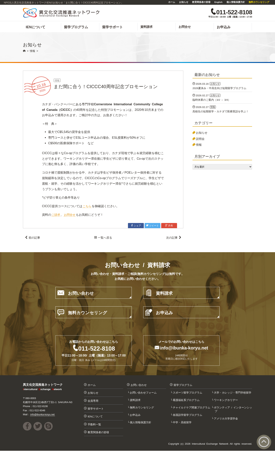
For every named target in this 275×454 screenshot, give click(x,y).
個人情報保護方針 (235, 2)
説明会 (200, 140)
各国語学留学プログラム (188, 416)
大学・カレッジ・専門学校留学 (233, 394)
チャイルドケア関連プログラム (192, 409)
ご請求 (56, 215)
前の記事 (33, 238)
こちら (87, 206)
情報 (57, 81)
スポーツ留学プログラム (188, 394)
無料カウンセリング (259, 2)
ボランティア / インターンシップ (233, 411)
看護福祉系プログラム (187, 401)
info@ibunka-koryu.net (184, 349)
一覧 (103, 238)
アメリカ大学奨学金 (226, 420)
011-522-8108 (97, 349)
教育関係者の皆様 (201, 2)
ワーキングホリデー (226, 401)
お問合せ (71, 215)
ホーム (171, 2)
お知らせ (183, 2)
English (218, 2)
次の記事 (173, 238)
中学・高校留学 (183, 424)
